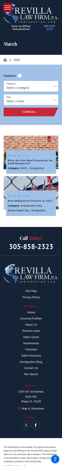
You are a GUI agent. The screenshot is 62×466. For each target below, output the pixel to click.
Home (31, 312)
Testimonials (31, 343)
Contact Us (31, 367)
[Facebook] (36, 425)
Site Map (31, 291)
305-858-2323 (50, 28)
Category (11, 83)
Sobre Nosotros (31, 355)
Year (8, 97)
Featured (9, 76)
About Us (31, 324)
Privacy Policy (31, 297)
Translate (31, 349)
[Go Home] (7, 59)
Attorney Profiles (31, 318)
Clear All (29, 111)
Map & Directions (33, 408)
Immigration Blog (31, 361)
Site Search (31, 374)
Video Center (31, 337)
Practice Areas (31, 330)
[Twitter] (26, 425)
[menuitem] (31, 311)
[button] (55, 459)
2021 (17, 60)
